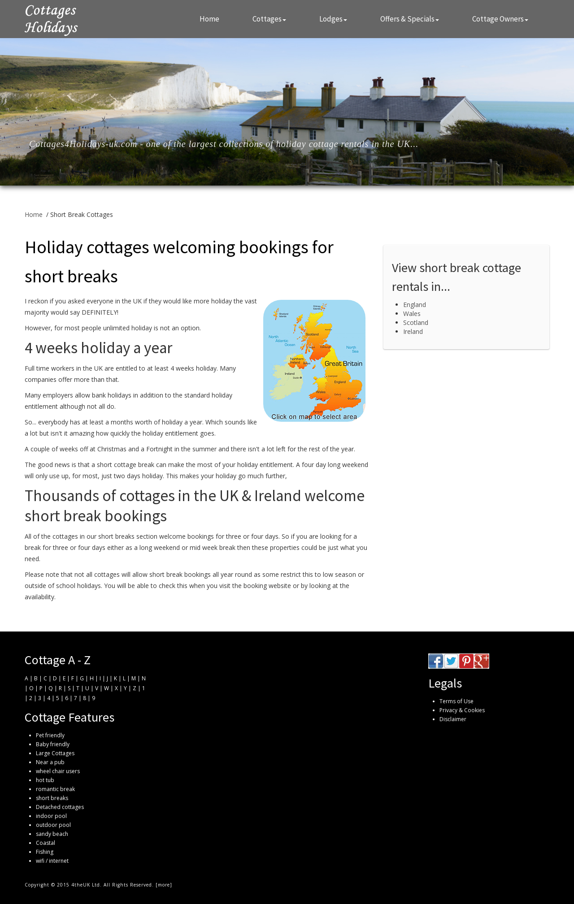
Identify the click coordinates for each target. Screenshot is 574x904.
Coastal (45, 843)
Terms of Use (456, 701)
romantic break (55, 789)
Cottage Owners (500, 19)
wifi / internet (52, 861)
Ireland (413, 331)
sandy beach (52, 834)
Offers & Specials (409, 19)
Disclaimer (452, 719)
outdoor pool (53, 825)
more (164, 885)
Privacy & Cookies (462, 710)
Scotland (415, 322)
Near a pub (50, 762)
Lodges (333, 19)
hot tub (45, 780)
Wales (412, 313)
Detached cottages (60, 807)
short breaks (52, 798)
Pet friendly (50, 735)
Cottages (269, 19)
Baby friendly (53, 744)
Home (209, 19)
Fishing (44, 852)
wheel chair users (58, 771)
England (414, 304)
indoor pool (51, 816)
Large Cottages (55, 753)
